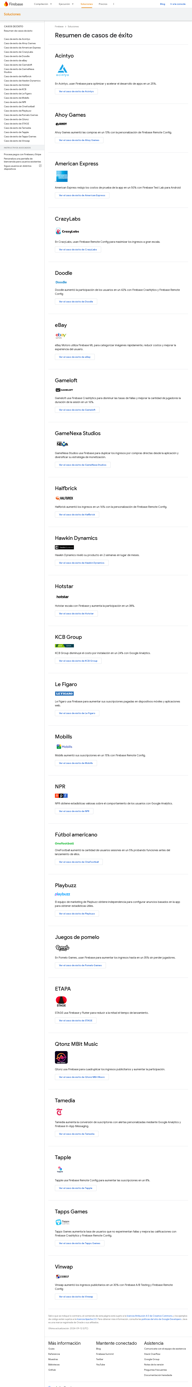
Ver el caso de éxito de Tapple (75, 1188)
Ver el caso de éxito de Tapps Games (79, 1243)
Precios (103, 3)
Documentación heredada (158, 1375)
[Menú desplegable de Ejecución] (74, 4)
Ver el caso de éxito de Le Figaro (77, 713)
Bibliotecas (54, 1364)
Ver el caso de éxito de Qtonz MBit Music (82, 1077)
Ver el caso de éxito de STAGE (75, 1020)
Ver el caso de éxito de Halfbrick (77, 514)
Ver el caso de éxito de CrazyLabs (78, 249)
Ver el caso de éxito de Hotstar (76, 613)
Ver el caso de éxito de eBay (75, 356)
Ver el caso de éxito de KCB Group (78, 660)
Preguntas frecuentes (155, 1369)
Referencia (54, 1353)
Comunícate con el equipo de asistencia (165, 1348)
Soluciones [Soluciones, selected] (87, 3)
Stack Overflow (152, 1353)
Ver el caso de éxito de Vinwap (76, 1296)
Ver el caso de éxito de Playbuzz (77, 913)
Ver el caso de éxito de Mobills (76, 763)
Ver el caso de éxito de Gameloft (77, 409)
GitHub (52, 1369)
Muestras (53, 1359)
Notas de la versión (154, 1364)
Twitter (99, 1359)
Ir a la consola (177, 3)
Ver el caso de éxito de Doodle (76, 301)
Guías (51, 1348)
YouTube (100, 1364)
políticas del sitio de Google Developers (161, 1319)
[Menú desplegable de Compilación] (52, 4)
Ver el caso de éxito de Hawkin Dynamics (81, 562)
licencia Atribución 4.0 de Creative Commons (149, 1315)
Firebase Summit (105, 1353)
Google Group (151, 1359)
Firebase (59, 26)
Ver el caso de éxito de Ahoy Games (79, 140)
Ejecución (64, 3)
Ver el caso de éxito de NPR (74, 811)
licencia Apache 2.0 (87, 1319)
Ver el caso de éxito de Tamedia (76, 1133)
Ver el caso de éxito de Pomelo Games (80, 965)
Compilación (41, 3)
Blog (162, 3)
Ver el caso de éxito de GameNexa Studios (82, 464)
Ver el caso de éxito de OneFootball (79, 861)
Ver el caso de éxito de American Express (82, 195)
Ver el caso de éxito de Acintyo (76, 91)
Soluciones (12, 14)
